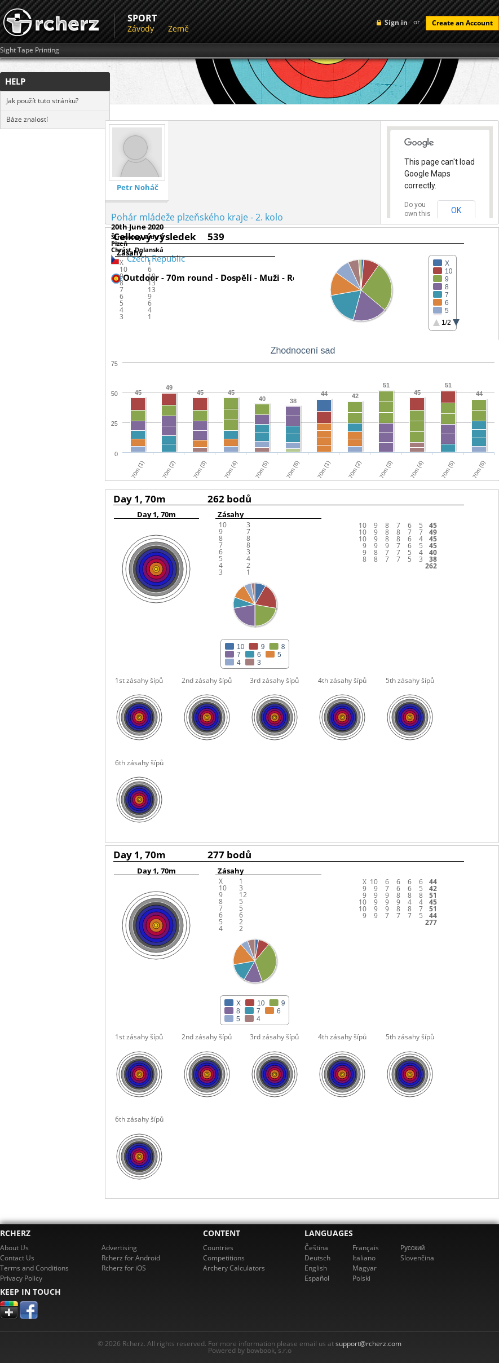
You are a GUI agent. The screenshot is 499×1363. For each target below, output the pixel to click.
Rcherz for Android (130, 1258)
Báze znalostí (27, 119)
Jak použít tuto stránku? (42, 100)
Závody (140, 28)
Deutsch (317, 1258)
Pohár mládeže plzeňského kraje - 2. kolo (197, 217)
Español (316, 1278)
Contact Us (17, 1258)
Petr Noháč (137, 187)
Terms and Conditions (34, 1268)
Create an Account (462, 23)
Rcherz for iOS (123, 1268)
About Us (14, 1247)
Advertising (119, 1247)
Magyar (364, 1268)
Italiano (364, 1258)
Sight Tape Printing (29, 50)
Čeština (316, 1247)
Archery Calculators (234, 1268)
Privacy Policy (21, 1278)
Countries (218, 1247)
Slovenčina (417, 1258)
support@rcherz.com (368, 1343)
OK (456, 210)
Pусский (412, 1247)
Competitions (224, 1258)
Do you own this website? (417, 214)
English (315, 1268)
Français (365, 1247)
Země (178, 28)
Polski (361, 1278)
